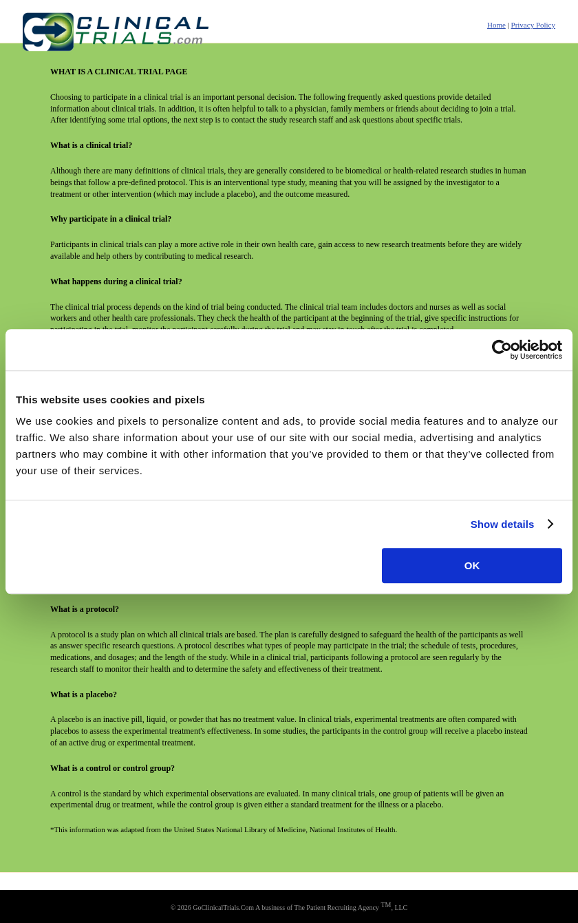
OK (472, 565)
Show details (503, 524)
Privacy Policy (533, 25)
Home (496, 25)
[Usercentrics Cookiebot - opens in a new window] (502, 349)
